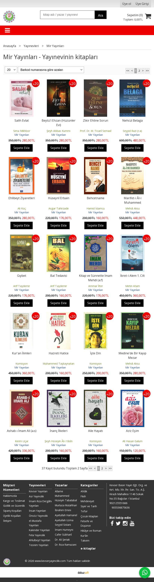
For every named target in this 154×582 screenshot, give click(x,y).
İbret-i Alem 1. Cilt (132, 276)
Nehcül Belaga (132, 120)
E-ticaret (71, 572)
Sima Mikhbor (21, 131)
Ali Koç (22, 208)
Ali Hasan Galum (132, 441)
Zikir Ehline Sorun (95, 120)
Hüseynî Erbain (58, 198)
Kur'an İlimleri (21, 353)
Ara (100, 15)
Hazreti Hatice (59, 353)
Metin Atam (132, 286)
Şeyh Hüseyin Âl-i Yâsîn (58, 441)
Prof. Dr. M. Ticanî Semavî (95, 131)
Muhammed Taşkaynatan (58, 363)
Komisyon (21, 363)
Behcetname (95, 198)
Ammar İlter (95, 286)
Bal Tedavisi (58, 276)
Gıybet (21, 276)
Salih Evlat (22, 120)
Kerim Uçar (21, 441)
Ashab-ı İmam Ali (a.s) (21, 431)
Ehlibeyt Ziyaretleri (21, 198)
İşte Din (95, 353)
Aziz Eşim (132, 431)
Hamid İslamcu (95, 208)
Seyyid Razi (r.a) (132, 131)
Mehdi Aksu (132, 208)
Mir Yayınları (21, 135)
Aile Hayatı (95, 431)
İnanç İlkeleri (58, 431)
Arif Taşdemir (21, 286)
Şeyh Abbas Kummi (58, 131)
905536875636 (121, 507)
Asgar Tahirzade (59, 208)
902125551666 (118, 503)
